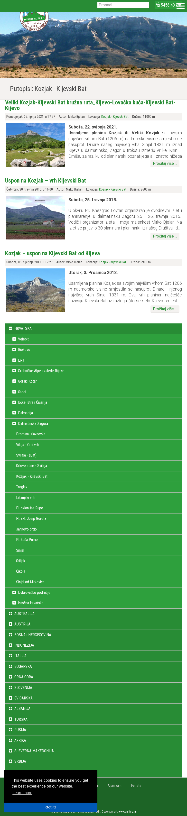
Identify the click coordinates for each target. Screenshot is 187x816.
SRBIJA (20, 761)
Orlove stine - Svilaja (31, 465)
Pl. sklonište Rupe (29, 508)
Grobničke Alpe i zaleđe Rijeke (41, 370)
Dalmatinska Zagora (33, 423)
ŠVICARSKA (23, 698)
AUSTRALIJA (24, 613)
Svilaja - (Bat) (26, 455)
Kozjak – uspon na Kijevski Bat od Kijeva (52, 253)
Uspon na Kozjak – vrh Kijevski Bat (45, 180)
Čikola (20, 571)
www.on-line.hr (127, 811)
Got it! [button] (51, 807)
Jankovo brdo (26, 529)
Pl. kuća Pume (27, 539)
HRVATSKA (23, 328)
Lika (21, 360)
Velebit (23, 339)
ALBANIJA (22, 708)
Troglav (21, 487)
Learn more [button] (22, 793)
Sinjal (20, 550)
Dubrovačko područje (34, 592)
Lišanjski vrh (25, 497)
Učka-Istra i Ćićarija (32, 402)
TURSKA (21, 719)
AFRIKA (20, 740)
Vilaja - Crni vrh (27, 444)
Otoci (22, 392)
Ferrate (136, 786)
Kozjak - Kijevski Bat (115, 117)
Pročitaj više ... (165, 163)
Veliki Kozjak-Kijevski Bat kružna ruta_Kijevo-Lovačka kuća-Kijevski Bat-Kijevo (90, 105)
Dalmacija (25, 413)
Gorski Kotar (27, 381)
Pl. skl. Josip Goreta (31, 518)
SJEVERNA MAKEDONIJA (34, 751)
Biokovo (24, 349)
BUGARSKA (23, 666)
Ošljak (20, 561)
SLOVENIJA (23, 687)
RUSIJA (20, 729)
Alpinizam (115, 786)
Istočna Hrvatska (30, 603)
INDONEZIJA (24, 645)
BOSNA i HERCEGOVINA (32, 635)
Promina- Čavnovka (30, 434)
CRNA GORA (23, 677)
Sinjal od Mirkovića (30, 582)
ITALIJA (20, 655)
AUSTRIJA (22, 624)
